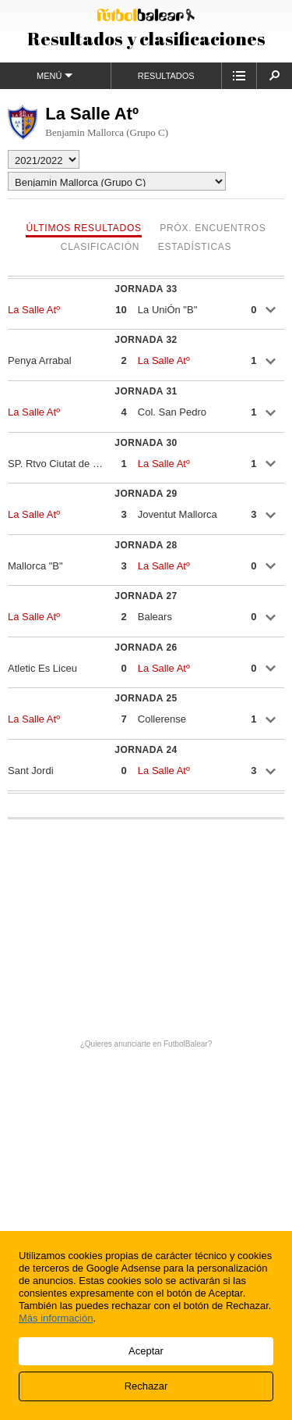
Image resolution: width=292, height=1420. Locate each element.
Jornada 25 (145, 698)
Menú (55, 75)
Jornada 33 (145, 289)
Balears (155, 617)
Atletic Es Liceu (42, 668)
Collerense (162, 719)
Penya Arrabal (40, 360)
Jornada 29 (145, 493)
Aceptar (146, 1351)
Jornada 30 (145, 442)
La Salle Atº (34, 310)
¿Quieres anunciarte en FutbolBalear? (146, 1044)
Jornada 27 (145, 595)
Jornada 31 (145, 391)
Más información (56, 1318)
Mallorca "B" (35, 566)
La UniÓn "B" (167, 310)
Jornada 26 (145, 647)
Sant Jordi (31, 770)
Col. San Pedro (172, 412)
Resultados (166, 75)
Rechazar (146, 1386)
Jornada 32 (145, 339)
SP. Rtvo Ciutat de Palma (57, 463)
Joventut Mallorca (177, 514)
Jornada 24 (145, 749)
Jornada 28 (145, 545)
